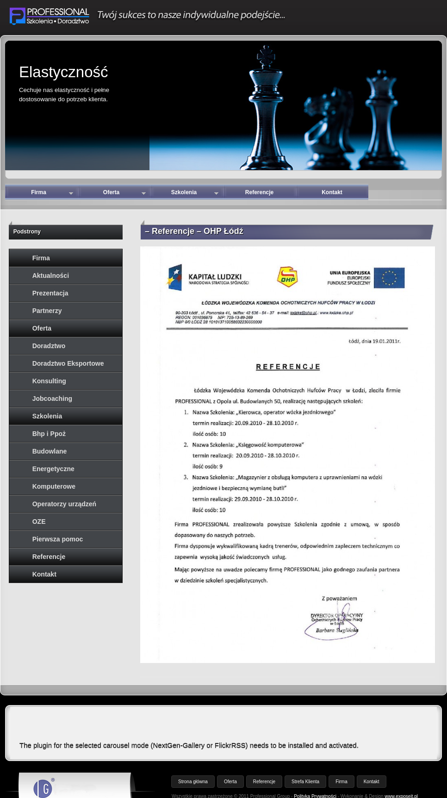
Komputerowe (53, 486)
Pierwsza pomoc (57, 539)
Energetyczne (53, 469)
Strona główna (193, 781)
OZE (39, 521)
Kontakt (332, 192)
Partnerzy (47, 310)
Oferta (124, 194)
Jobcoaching (52, 398)
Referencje (259, 192)
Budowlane (49, 451)
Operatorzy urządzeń (64, 504)
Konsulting (49, 381)
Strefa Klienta (305, 781)
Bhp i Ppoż (49, 433)
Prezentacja (50, 293)
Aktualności (50, 275)
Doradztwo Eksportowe (68, 363)
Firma (52, 194)
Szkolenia (194, 194)
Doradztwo (49, 346)
